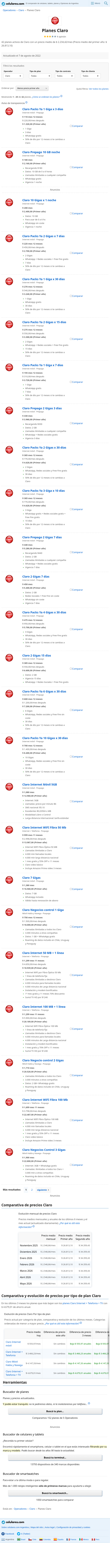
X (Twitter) (23, 1534)
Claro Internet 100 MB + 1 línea (43, 1007)
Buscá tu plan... (55, 1411)
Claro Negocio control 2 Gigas (43, 1060)
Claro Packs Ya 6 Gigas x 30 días (44, 691)
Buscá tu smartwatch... (55, 1493)
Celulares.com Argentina (13, 1522)
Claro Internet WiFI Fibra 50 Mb (44, 827)
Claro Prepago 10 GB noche (41, 152)
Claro (21, 10)
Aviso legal (49, 1527)
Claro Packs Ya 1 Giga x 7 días (42, 365)
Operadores (9, 10)
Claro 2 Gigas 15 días (36, 655)
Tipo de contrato (63, 71)
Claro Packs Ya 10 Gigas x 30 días (45, 738)
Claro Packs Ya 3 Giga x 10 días (43, 491)
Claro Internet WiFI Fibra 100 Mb (45, 1100)
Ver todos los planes (99, 88)
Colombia (45, 1540)
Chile (32, 1540)
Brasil (21, 1540)
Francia (71, 1540)
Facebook (7, 1534)
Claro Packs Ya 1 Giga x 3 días (42, 109)
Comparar (76, 126)
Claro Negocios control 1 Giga (43, 910)
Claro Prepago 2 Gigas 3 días (42, 408)
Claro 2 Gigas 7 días (35, 576)
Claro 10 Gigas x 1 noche (39, 200)
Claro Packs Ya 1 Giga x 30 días (43, 279)
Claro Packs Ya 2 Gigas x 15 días (44, 322)
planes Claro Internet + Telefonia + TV (83, 1303)
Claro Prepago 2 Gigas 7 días (42, 537)
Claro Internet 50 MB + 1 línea (43, 953)
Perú (95, 1540)
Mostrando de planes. (31, 96)
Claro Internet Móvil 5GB (39, 784)
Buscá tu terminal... (55, 1457)
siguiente (42, 1190)
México (84, 1540)
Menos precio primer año (32, 88)
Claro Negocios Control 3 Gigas (43, 1150)
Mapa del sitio (37, 1527)
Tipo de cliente (88, 71)
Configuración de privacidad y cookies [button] (73, 1527)
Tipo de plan (35, 71)
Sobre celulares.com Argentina (15, 1527)
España (58, 1540)
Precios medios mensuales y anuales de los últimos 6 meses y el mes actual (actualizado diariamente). (52, 1223)
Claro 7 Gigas (31, 878)
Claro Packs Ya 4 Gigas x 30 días (44, 612)
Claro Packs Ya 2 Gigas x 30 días (44, 447)
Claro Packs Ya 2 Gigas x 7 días (43, 236)
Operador (8, 71)
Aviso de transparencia (14, 103)
